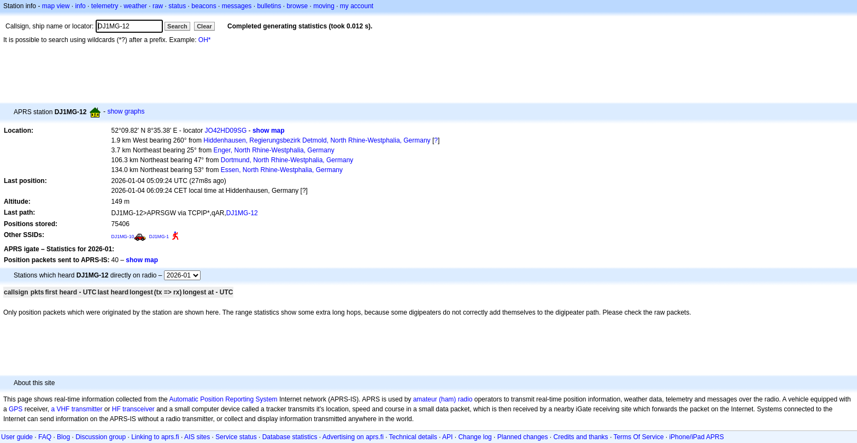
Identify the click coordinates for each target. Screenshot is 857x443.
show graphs (125, 111)
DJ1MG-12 (242, 213)
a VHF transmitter (76, 409)
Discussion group (100, 437)
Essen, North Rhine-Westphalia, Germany (282, 170)
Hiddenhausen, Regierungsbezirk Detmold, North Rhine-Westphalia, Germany (316, 140)
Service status (235, 437)
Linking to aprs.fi (155, 437)
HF (116, 409)
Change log (474, 437)
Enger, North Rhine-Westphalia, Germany (273, 150)
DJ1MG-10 (122, 236)
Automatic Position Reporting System (223, 399)
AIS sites (197, 437)
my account (356, 6)
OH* (204, 40)
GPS (15, 409)
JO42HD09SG (226, 130)
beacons (203, 6)
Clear (204, 26)
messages (237, 6)
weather (135, 6)
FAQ (44, 437)
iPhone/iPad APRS (696, 437)
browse (297, 6)
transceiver (138, 409)
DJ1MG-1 (159, 236)
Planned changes (522, 437)
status (177, 6)
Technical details (413, 437)
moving (323, 6)
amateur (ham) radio (443, 399)
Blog (63, 437)
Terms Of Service (638, 437)
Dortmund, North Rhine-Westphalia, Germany (287, 160)
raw (157, 6)
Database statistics (290, 437)
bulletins (269, 6)
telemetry (104, 6)
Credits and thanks (581, 437)
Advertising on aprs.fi (353, 437)
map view (56, 6)
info (80, 6)
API (447, 437)
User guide (17, 437)
